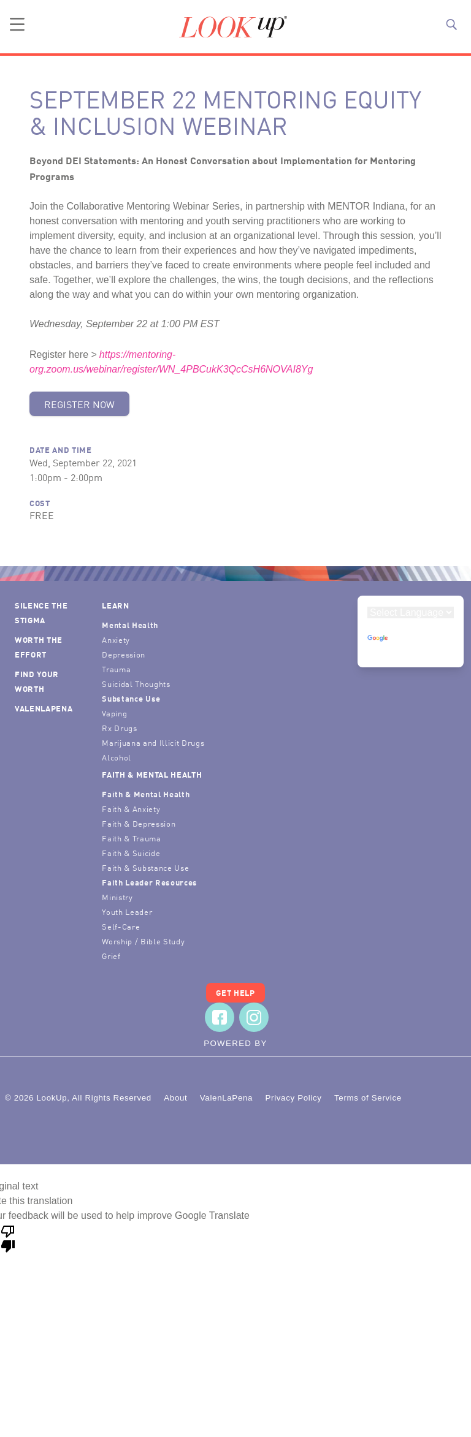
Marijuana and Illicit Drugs (153, 742)
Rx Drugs (119, 728)
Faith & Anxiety (131, 808)
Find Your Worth (37, 681)
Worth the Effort (39, 647)
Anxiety (116, 639)
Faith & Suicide (131, 853)
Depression (123, 654)
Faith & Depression (138, 823)
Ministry (117, 897)
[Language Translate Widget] (410, 612)
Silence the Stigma (41, 612)
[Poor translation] (8, 1238)
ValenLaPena (43, 708)
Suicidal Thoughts (136, 683)
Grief (111, 955)
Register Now (79, 403)
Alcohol (116, 757)
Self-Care (121, 926)
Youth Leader (127, 911)
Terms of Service (368, 1097)
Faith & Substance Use (145, 867)
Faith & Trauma (131, 838)
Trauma (116, 669)
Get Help (235, 992)
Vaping (114, 713)
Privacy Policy (293, 1097)
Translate (399, 645)
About (175, 1097)
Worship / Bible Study (143, 941)
